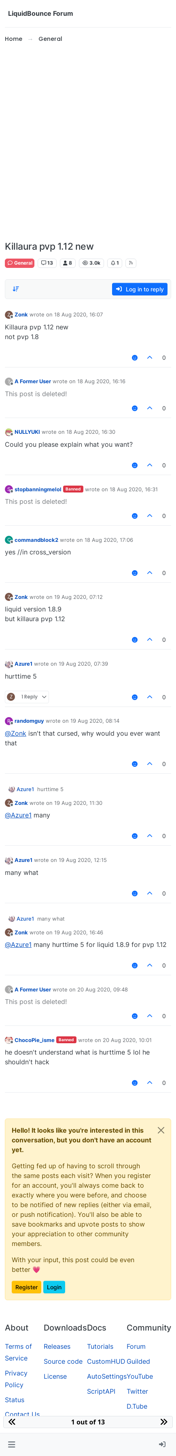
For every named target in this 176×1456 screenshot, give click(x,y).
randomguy (29, 720)
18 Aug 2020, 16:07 (78, 314)
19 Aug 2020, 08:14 (94, 720)
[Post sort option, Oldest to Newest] (15, 289)
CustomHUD (106, 1361)
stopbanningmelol (38, 489)
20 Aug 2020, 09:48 (102, 989)
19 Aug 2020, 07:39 (83, 663)
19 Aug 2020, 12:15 (83, 860)
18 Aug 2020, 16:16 (101, 381)
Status (14, 1400)
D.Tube (137, 1406)
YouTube (140, 1376)
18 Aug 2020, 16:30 (90, 432)
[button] (11, 1445)
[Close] (161, 1130)
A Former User (33, 381)
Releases (57, 1346)
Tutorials (100, 1346)
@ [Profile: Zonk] (15, 733)
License (55, 1376)
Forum (136, 1346)
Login (54, 1287)
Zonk (21, 314)
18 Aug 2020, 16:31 (134, 489)
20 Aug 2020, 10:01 (127, 1040)
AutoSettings (107, 1376)
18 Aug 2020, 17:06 (109, 540)
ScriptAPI (101, 1391)
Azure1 (23, 663)
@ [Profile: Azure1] (18, 815)
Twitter (137, 1391)
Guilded (138, 1361)
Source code (63, 1361)
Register (26, 1287)
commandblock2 (36, 540)
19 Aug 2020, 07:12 (78, 597)
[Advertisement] (88, 142)
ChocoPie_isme (35, 1040)
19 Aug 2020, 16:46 (78, 932)
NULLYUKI (27, 432)
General (19, 263)
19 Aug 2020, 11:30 (78, 803)
